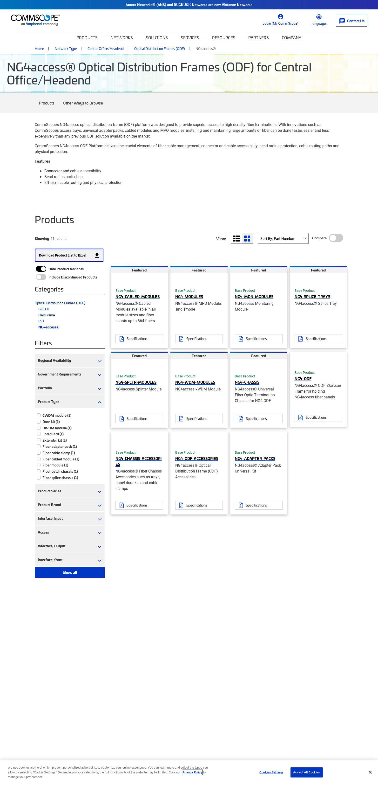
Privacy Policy (192, 772)
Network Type (66, 48)
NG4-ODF (303, 378)
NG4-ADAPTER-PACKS (255, 458)
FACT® (43, 308)
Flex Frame (46, 315)
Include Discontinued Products (72, 277)
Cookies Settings (271, 772)
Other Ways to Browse (83, 106)
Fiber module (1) (55, 465)
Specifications (137, 338)
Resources (223, 37)
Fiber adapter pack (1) (59, 446)
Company (291, 37)
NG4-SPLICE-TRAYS (312, 296)
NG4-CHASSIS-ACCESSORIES (138, 461)
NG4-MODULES (189, 296)
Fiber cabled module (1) (60, 459)
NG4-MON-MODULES (254, 296)
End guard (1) (53, 433)
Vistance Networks (237, 4)
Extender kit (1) (54, 440)
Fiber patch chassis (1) (60, 471)
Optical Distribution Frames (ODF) (159, 48)
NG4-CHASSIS (247, 382)
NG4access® (48, 327)
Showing (42, 238)
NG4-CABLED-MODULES (137, 296)
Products (87, 37)
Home (39, 48)
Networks (122, 37)
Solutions (157, 37)
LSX (41, 321)
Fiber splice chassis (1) (60, 477)
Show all (70, 572)
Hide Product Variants (66, 269)
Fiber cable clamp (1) (58, 452)
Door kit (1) (51, 421)
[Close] (370, 772)
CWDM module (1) (56, 415)
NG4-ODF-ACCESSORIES (196, 458)
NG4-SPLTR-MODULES (135, 382)
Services (190, 37)
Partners (258, 37)
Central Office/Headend (106, 48)
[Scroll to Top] (364, 757)
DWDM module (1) (57, 427)
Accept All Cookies (306, 772)
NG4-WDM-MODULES (195, 382)
